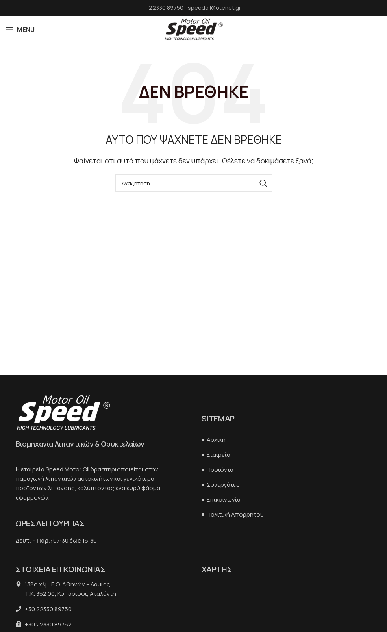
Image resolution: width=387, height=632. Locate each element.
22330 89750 (167, 7)
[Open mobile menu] (20, 29)
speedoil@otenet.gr (214, 7)
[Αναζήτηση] (193, 183)
